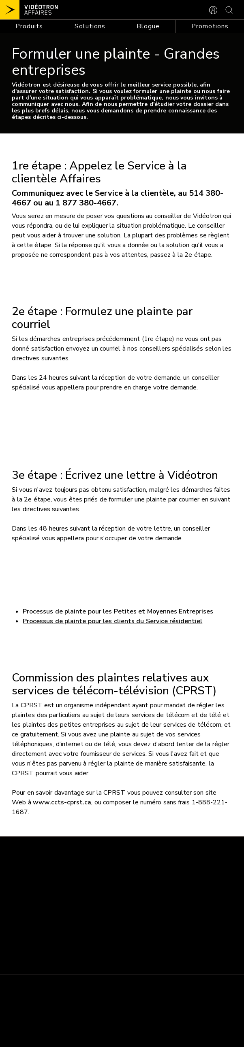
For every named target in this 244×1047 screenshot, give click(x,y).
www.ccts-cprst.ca (62, 802)
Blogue (148, 26)
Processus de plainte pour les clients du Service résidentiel (112, 621)
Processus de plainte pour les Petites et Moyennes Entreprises (118, 611)
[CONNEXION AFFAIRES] (213, 9)
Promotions (210, 26)
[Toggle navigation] (29, 26)
